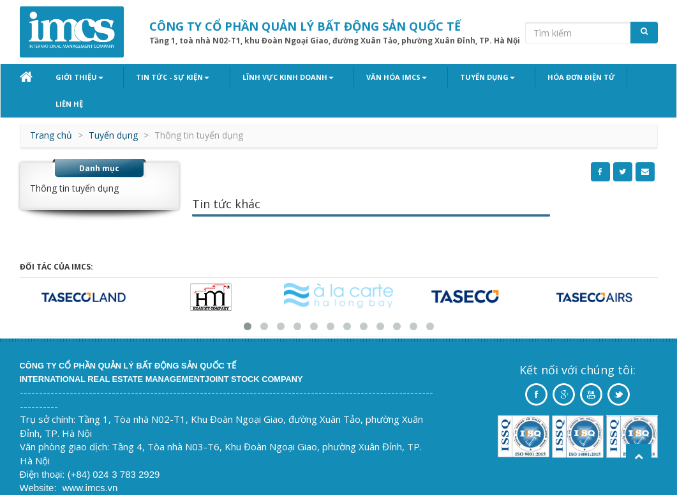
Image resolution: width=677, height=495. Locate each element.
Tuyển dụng (453, 77)
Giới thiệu (79, 77)
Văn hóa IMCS (371, 77)
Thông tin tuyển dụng (74, 162)
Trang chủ (51, 109)
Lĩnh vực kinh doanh (270, 77)
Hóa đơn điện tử (538, 77)
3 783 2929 (136, 448)
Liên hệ (610, 77)
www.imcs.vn (90, 461)
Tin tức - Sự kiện (164, 77)
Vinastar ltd (106, 475)
